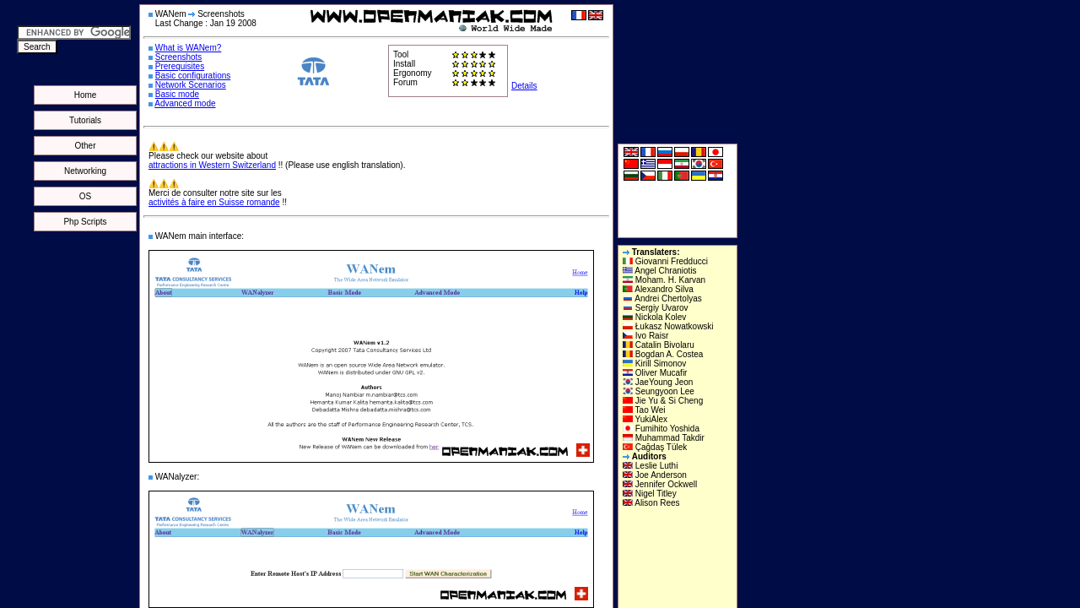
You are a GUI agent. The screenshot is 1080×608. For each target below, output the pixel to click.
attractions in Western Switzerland (212, 165)
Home (85, 95)
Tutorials (85, 120)
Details (524, 85)
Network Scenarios (190, 85)
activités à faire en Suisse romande (214, 202)
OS (85, 196)
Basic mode (177, 94)
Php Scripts (84, 221)
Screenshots (178, 57)
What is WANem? (188, 47)
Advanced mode (184, 103)
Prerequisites (179, 66)
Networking (85, 171)
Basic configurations (193, 75)
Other (84, 145)
